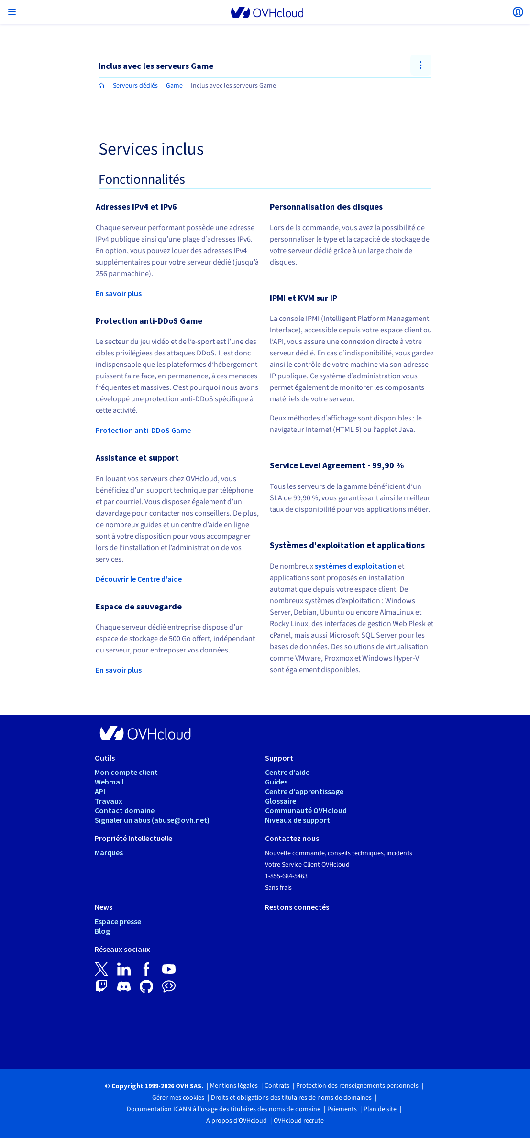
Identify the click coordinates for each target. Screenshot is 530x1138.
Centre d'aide (287, 772)
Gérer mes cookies (178, 1098)
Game (174, 85)
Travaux (108, 801)
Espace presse (118, 921)
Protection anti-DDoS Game (143, 430)
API (100, 791)
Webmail (109, 781)
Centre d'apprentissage (304, 791)
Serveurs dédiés (135, 85)
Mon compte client (126, 772)
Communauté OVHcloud (306, 810)
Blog (102, 931)
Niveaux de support (297, 820)
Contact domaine (125, 810)
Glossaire (280, 801)
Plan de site (380, 1109)
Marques (109, 852)
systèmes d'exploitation (356, 566)
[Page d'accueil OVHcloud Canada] (102, 86)
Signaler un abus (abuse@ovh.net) (152, 820)
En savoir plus (119, 293)
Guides (276, 781)
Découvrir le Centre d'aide (139, 579)
